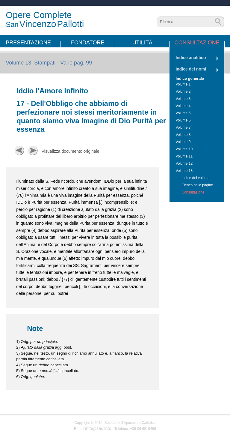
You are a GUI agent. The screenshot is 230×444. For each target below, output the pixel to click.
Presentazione (28, 43)
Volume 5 (182, 113)
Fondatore (87, 43)
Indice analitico (190, 57)
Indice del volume (195, 178)
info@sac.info (98, 428)
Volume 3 (182, 99)
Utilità (142, 43)
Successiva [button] (33, 150)
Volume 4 (182, 106)
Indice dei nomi (190, 69)
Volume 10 (184, 149)
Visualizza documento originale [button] (70, 151)
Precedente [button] (19, 150)
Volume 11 (184, 156)
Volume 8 (182, 135)
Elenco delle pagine (197, 185)
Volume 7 (182, 127)
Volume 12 (184, 163)
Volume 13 (184, 171)
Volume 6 (182, 120)
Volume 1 (182, 84)
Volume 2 (182, 91)
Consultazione (196, 43)
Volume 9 (182, 142)
